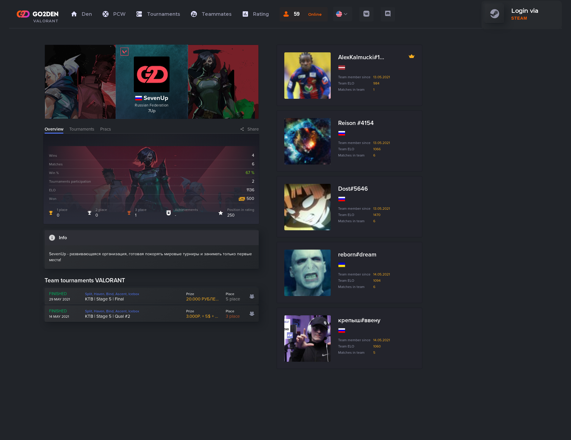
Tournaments (81, 129)
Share (253, 129)
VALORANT (46, 20)
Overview (54, 129)
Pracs (105, 129)
